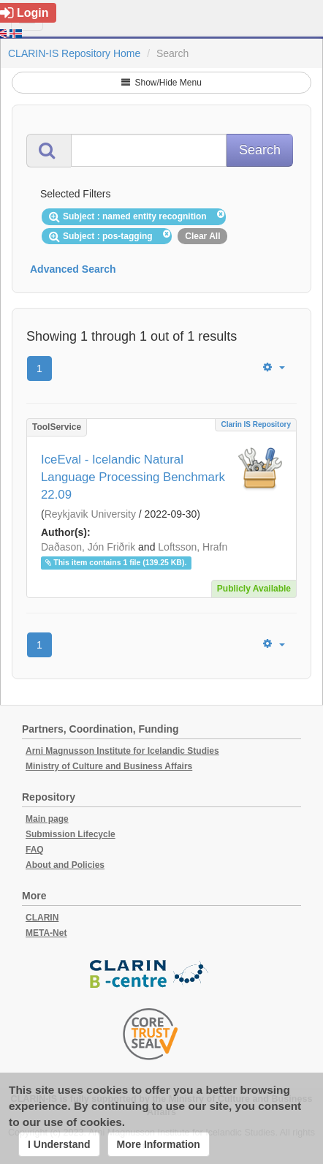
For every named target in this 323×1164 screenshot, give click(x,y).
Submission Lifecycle (70, 834)
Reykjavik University (90, 514)
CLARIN (42, 917)
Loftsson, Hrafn (192, 547)
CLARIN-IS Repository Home (74, 53)
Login (24, 13)
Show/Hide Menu (161, 83)
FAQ (35, 849)
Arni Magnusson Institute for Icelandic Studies (122, 751)
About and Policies (65, 865)
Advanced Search (73, 269)
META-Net (46, 933)
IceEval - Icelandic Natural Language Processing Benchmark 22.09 (133, 477)
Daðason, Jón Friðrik (88, 547)
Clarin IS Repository (256, 424)
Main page (47, 819)
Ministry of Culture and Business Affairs (109, 766)
